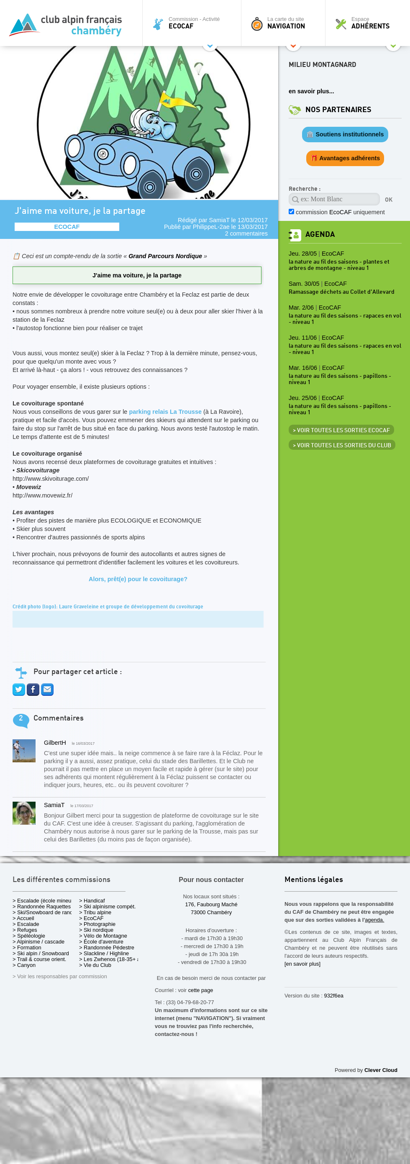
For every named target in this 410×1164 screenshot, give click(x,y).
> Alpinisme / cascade (38, 941)
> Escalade (26, 924)
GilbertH (55, 742)
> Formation (27, 947)
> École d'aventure (101, 941)
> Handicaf (92, 900)
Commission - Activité (194, 23)
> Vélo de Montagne (103, 936)
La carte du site (285, 23)
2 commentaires (246, 233)
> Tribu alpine (95, 912)
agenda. (374, 920)
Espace (370, 23)
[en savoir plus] (302, 964)
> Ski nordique (96, 930)
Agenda (320, 234)
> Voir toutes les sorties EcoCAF (341, 430)
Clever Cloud (380, 1070)
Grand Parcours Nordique (166, 256)
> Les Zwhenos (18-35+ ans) (113, 959)
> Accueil (23, 918)
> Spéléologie (29, 936)
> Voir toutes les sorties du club (342, 446)
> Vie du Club (95, 965)
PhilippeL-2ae (211, 226)
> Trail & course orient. (39, 959)
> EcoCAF (91, 918)
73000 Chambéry (211, 912)
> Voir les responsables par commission (60, 976)
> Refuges (25, 930)
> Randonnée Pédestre (106, 947)
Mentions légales (313, 880)
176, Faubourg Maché (211, 904)
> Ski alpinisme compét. (107, 906)
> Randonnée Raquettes (42, 906)
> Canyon (24, 965)
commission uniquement (340, 212)
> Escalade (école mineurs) (45, 900)
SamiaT (219, 220)
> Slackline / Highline (104, 953)
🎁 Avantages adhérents (345, 158)
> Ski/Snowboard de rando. (45, 912)
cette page (200, 990)
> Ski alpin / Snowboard (41, 953)
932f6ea (333, 995)
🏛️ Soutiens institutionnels (345, 134)
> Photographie (97, 924)
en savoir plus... (311, 91)
